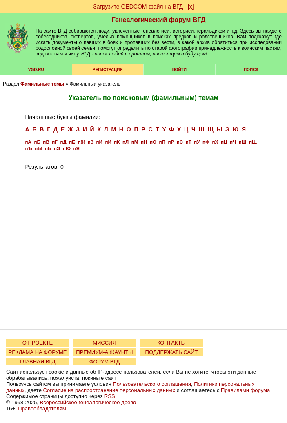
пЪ (28, 148)
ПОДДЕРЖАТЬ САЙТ (171, 352)
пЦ (224, 141)
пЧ (233, 141)
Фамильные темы (42, 84)
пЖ (81, 141)
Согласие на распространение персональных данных (109, 390)
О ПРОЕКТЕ (37, 343)
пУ (197, 141)
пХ (215, 141)
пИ (99, 141)
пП (162, 141)
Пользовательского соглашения (152, 384)
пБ (37, 141)
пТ (188, 141)
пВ (46, 141)
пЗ (90, 141)
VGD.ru (36, 69)
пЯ (76, 148)
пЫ (38, 148)
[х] (191, 6)
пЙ (108, 141)
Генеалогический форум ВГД (159, 19)
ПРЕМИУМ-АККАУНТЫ (104, 352)
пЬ (48, 148)
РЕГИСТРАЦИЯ (108, 69)
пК (117, 141)
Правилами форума (245, 390)
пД (63, 141)
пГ (55, 141)
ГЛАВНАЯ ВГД (38, 362)
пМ (134, 141)
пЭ (57, 148)
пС (180, 141)
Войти (179, 69)
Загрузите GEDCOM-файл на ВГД (138, 6)
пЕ (72, 141)
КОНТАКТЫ (171, 343)
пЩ (253, 141)
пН (144, 141)
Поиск (251, 69)
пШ (243, 141)
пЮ (67, 148)
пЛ (125, 141)
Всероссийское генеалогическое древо (88, 402)
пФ (205, 141)
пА (28, 141)
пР (171, 141)
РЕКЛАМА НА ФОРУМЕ (37, 352)
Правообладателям (42, 408)
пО (153, 141)
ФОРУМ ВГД (104, 362)
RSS (109, 396)
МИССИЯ (104, 343)
